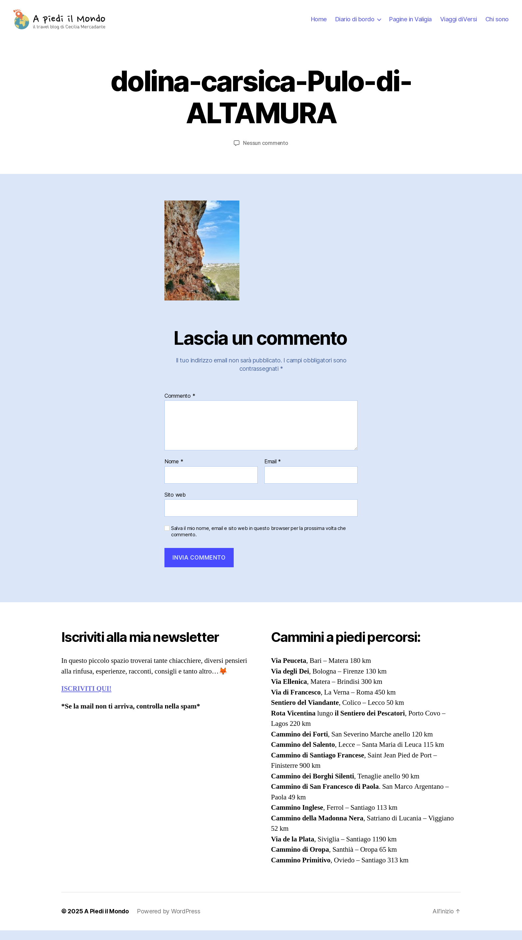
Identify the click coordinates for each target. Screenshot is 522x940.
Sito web (175, 504)
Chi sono (497, 24)
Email (272, 471)
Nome (173, 471)
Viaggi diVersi (458, 24)
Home (319, 24)
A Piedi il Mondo (107, 921)
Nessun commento (266, 153)
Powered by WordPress (169, 921)
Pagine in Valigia (410, 24)
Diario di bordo (355, 24)
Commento (179, 406)
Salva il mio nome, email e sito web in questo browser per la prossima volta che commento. (258, 541)
